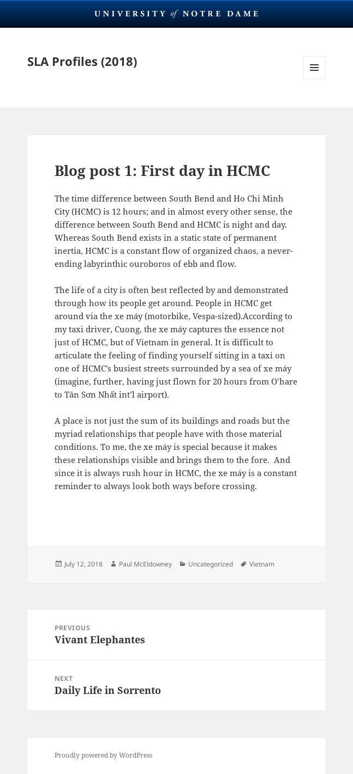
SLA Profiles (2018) (82, 61)
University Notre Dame (176, 13)
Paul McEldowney (145, 564)
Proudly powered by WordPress (103, 755)
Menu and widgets (314, 78)
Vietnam (261, 564)
